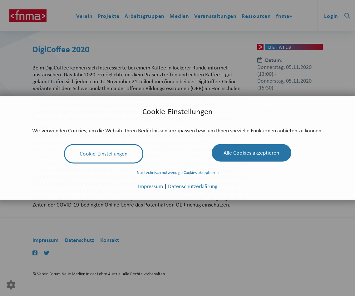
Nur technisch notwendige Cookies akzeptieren (178, 172)
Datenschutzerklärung (192, 186)
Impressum (151, 186)
